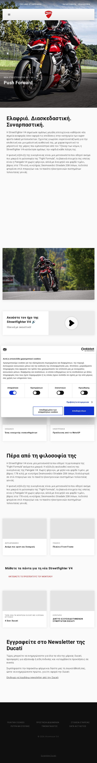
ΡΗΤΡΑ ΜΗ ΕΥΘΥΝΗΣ (20, 726)
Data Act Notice (77, 726)
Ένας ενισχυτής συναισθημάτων (21, 433)
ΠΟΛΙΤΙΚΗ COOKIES (16, 722)
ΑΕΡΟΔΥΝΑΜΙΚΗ (12, 543)
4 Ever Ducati (11, 621)
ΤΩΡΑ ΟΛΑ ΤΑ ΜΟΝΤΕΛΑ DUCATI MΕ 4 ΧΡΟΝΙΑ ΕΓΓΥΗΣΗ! (24, 616)
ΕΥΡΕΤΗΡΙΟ (57, 615)
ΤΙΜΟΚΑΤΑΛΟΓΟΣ (50, 726)
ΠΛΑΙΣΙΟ (56, 543)
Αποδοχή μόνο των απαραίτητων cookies (48, 411)
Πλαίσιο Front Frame (63, 547)
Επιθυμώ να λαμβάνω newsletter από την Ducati (33, 677)
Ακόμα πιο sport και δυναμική (20, 547)
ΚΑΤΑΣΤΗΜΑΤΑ (69, 4)
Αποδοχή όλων (79, 411)
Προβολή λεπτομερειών (78, 402)
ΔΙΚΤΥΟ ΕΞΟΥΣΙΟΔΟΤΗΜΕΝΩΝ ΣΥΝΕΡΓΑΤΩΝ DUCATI (68, 620)
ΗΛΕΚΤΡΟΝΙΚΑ (59, 429)
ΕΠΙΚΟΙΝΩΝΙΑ (84, 4)
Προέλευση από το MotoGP (66, 433)
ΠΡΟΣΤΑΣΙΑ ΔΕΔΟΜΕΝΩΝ (47, 722)
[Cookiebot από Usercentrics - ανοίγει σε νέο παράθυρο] (83, 349)
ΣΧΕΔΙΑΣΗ (9, 429)
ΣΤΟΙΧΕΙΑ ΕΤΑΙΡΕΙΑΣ (80, 722)
